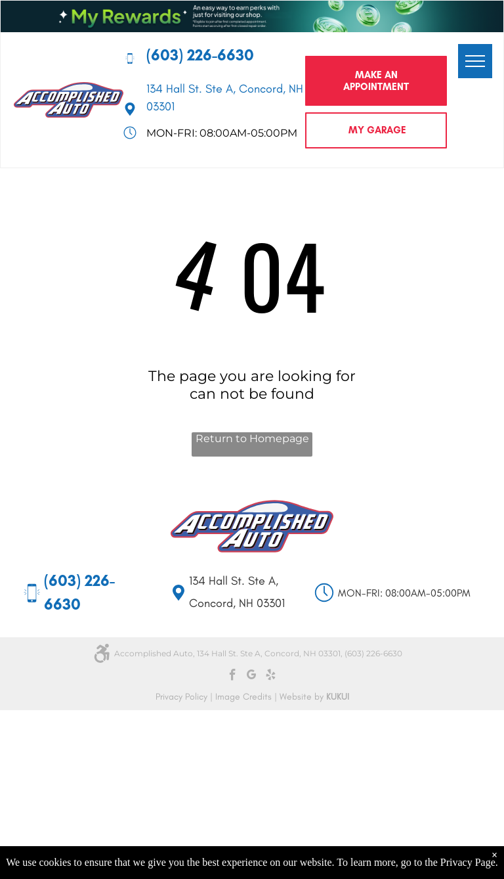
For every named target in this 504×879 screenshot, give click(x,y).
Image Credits (243, 696)
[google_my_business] (251, 677)
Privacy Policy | (184, 696)
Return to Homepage (252, 438)
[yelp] (270, 677)
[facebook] (232, 677)
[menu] (475, 61)
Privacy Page (467, 862)
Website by (302, 696)
